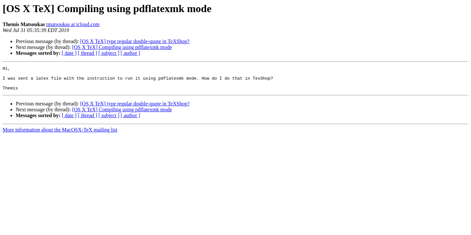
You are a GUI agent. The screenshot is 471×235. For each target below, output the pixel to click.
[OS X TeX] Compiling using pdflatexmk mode (122, 47)
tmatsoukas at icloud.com (72, 24)
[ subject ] (108, 53)
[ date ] (69, 53)
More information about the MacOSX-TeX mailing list (60, 134)
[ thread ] (87, 53)
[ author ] (130, 53)
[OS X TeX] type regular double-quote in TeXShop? (134, 41)
